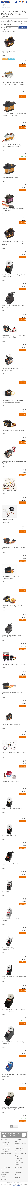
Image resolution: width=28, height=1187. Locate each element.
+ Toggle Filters (22, 27)
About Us (3, 1170)
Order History (5, 1144)
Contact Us (18, 1151)
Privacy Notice (19, 1146)
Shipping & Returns (20, 1143)
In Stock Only (5, 29)
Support (17, 1156)
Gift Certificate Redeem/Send (5, 1150)
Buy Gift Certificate (20, 1153)
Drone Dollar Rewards (18, 1159)
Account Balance (5, 1147)
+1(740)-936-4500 (16, 1185)
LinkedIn (17, 1180)
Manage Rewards (6, 1154)
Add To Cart (23, 65)
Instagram (18, 1172)
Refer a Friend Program (19, 1163)
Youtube (17, 1177)
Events (3, 1176)
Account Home (5, 1142)
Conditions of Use (20, 1148)
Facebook (18, 1170)
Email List (3, 1179)
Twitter (17, 1175)
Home (2, 8)
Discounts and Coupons (5, 1173)
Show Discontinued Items (8, 31)
